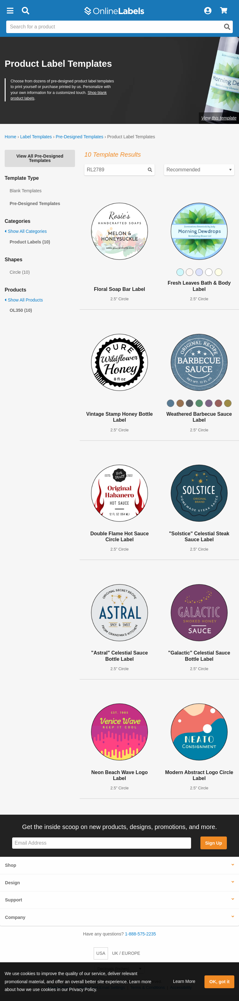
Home (10, 136)
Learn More (184, 981)
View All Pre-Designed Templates (39, 158)
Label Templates (36, 136)
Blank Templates (25, 190)
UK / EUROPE (126, 953)
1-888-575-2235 (140, 933)
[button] (9, 11)
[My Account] (207, 11)
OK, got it (219, 981)
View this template (219, 117)
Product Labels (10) (30, 241)
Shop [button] (10, 865)
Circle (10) (20, 272)
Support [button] (13, 899)
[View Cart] (223, 10)
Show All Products (24, 299)
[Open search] (227, 26)
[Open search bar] (25, 11)
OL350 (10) (21, 310)
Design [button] (12, 882)
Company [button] (15, 917)
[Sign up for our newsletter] (101, 843)
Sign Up (213, 843)
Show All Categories (26, 231)
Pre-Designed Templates (79, 136)
